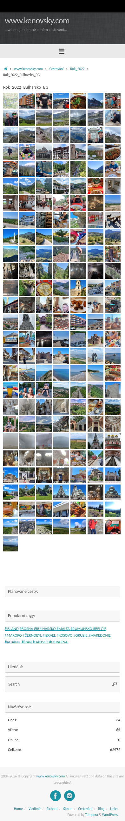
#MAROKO (14, 635)
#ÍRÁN (27, 642)
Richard (52, 808)
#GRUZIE (80, 635)
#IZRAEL (50, 635)
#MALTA (63, 628)
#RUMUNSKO (81, 628)
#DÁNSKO (41, 642)
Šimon (67, 808)
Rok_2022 (77, 69)
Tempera (91, 814)
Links (113, 808)
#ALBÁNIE (13, 642)
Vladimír (35, 808)
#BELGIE (99, 628)
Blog (101, 808)
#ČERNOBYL (33, 635)
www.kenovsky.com (37, 20)
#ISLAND (12, 628)
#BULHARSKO (45, 628)
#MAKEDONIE (99, 635)
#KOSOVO (65, 635)
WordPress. (110, 814)
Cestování (56, 69)
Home (18, 808)
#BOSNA (27, 628)
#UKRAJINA (59, 642)
